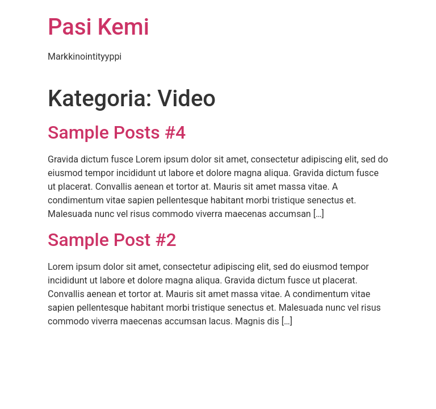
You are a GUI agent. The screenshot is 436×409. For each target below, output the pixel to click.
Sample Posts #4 (117, 132)
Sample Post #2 (112, 240)
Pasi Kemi (98, 27)
